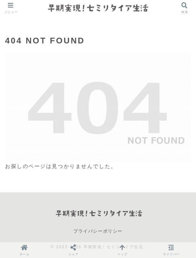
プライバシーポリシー (98, 231)
